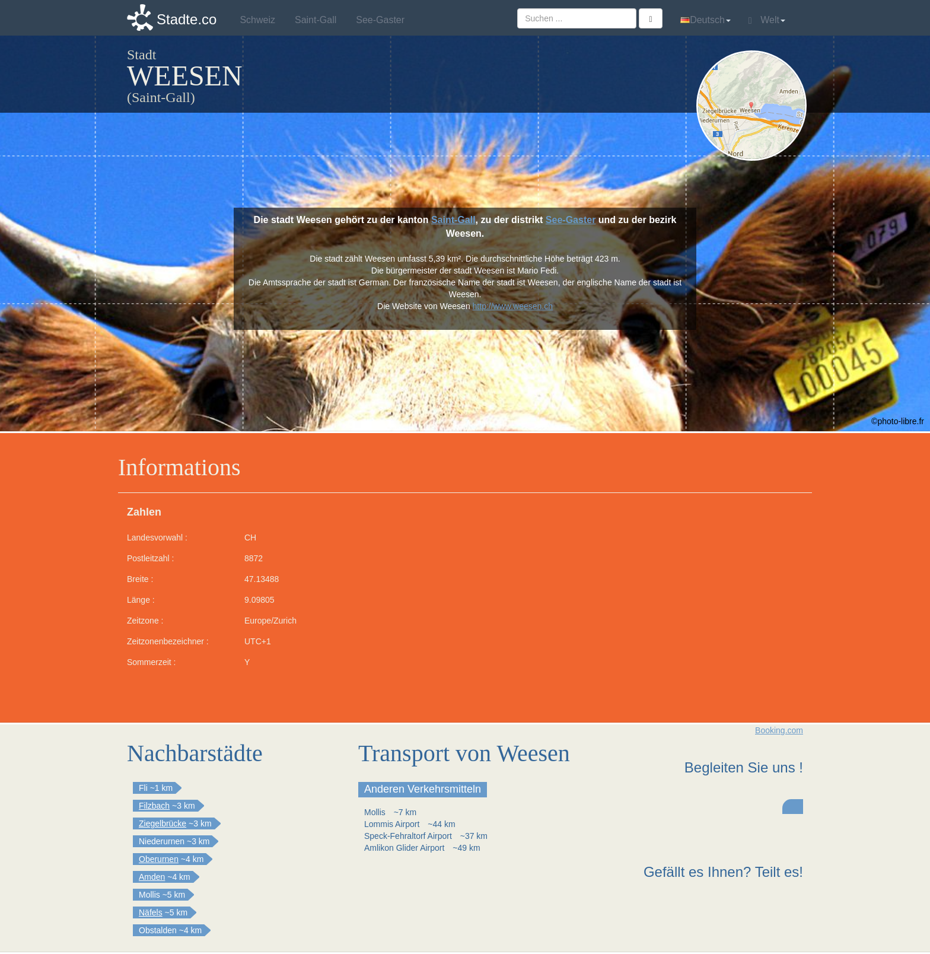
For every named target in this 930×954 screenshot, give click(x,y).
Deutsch (705, 20)
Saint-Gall (453, 220)
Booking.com (779, 730)
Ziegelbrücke (162, 823)
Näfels (151, 912)
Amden (152, 877)
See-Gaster (571, 220)
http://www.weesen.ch (513, 306)
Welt (767, 20)
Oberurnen (159, 859)
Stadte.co (186, 19)
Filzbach (154, 805)
